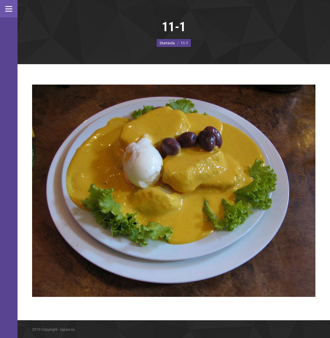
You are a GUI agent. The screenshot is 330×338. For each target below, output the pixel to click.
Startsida (167, 43)
